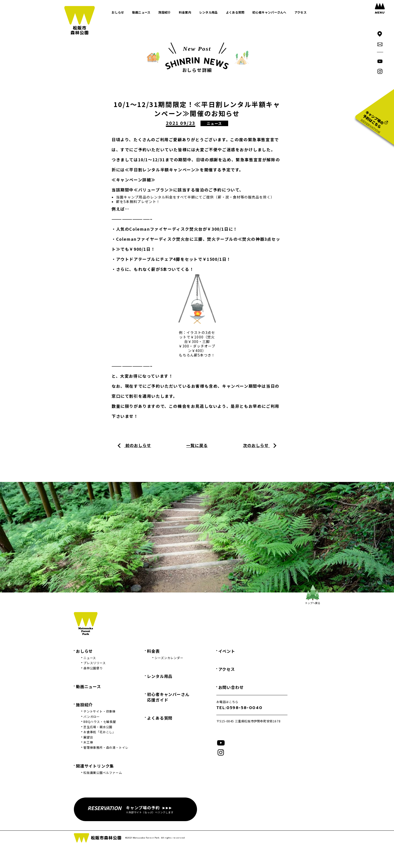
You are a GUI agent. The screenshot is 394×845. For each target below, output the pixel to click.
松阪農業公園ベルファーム (102, 773)
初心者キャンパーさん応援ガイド (168, 697)
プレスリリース (94, 663)
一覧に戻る (197, 445)
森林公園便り (93, 668)
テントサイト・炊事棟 (99, 711)
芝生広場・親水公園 (97, 727)
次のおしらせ (256, 445)
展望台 (88, 737)
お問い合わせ (231, 687)
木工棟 (88, 742)
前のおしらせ (137, 445)
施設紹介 (84, 704)
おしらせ (84, 651)
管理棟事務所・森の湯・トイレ (105, 747)
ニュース (89, 658)
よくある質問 (159, 718)
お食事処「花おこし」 (99, 732)
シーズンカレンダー (169, 658)
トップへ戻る (312, 595)
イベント (226, 651)
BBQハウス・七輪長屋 (99, 722)
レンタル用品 (159, 676)
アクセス (226, 669)
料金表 (153, 651)
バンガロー (91, 717)
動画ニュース (88, 686)
